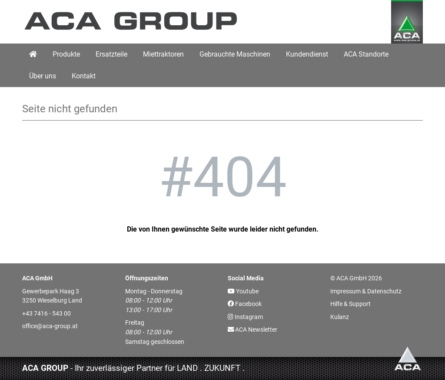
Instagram (245, 317)
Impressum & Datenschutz (366, 291)
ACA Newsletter (252, 329)
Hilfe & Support (350, 304)
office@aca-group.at (50, 326)
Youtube (243, 291)
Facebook (245, 304)
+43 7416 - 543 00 (46, 313)
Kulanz (339, 317)
